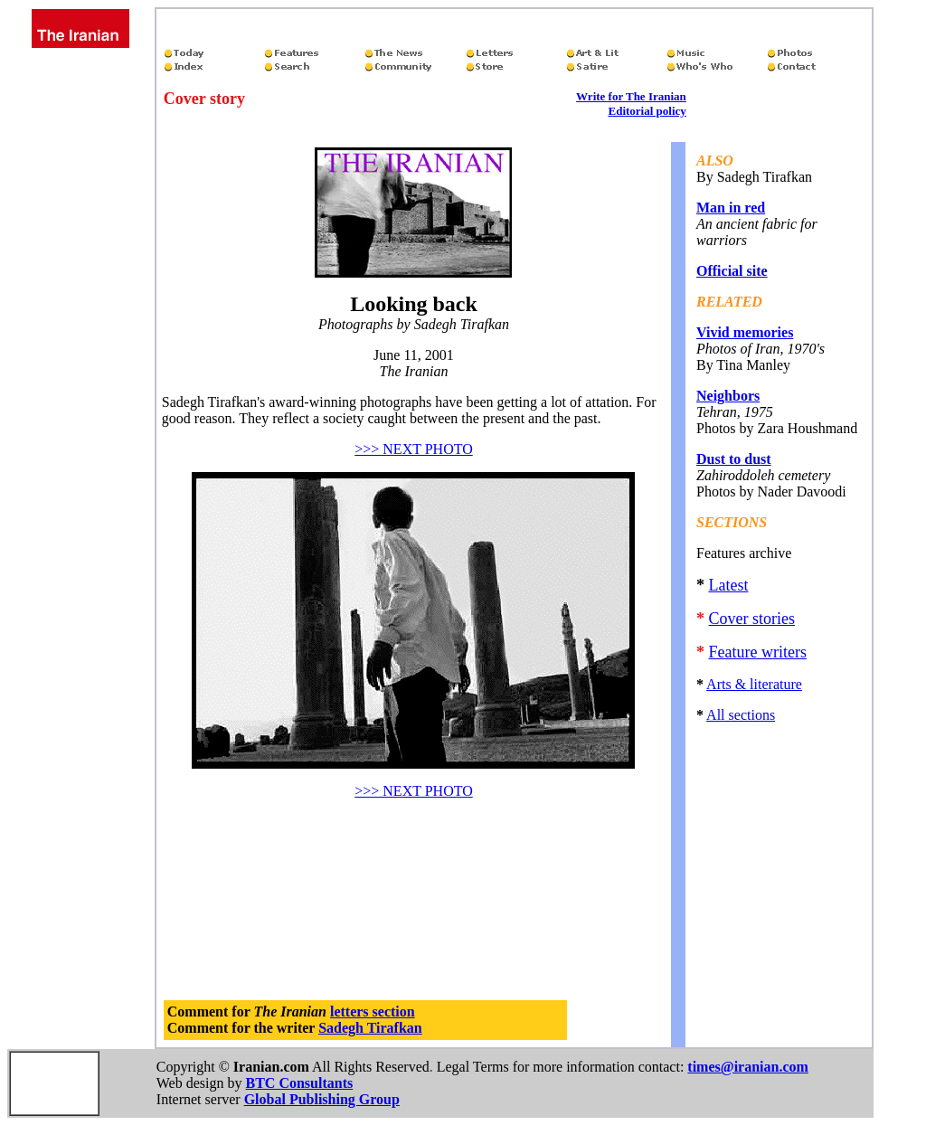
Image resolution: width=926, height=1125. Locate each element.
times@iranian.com (747, 1066)
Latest (728, 585)
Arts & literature (754, 684)
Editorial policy (646, 111)
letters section (372, 1011)
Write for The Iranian (631, 96)
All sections (740, 715)
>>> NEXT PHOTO (413, 449)
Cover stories (751, 619)
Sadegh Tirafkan (370, 1027)
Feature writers (757, 652)
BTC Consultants (300, 1083)
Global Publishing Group (322, 1099)
